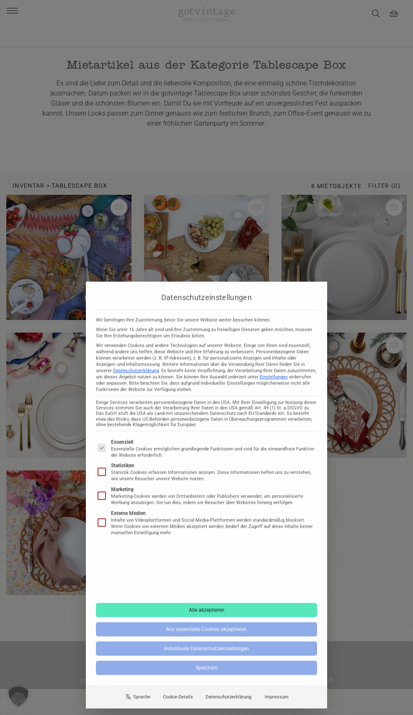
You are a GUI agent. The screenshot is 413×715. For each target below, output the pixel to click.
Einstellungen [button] (274, 379)
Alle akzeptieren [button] (207, 612)
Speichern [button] (207, 670)
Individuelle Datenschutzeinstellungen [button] (206, 650)
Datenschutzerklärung (136, 372)
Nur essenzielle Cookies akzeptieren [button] (206, 631)
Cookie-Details (178, 698)
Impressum (277, 698)
